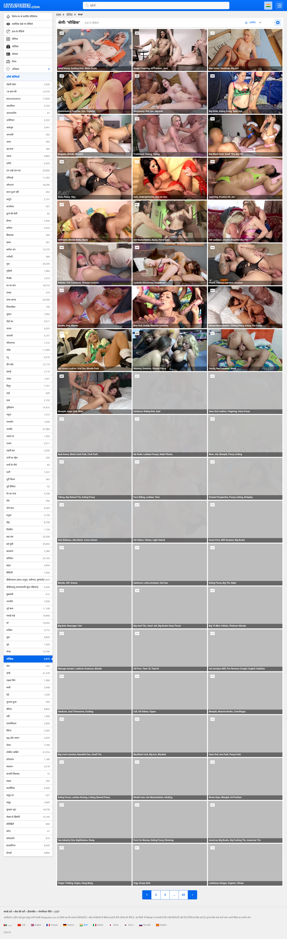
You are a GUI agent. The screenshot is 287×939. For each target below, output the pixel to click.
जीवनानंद (28, 343)
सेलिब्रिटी (28, 824)
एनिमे (28, 163)
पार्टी (28, 472)
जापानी (28, 335)
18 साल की (28, 91)
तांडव (28, 378)
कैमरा (28, 220)
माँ (28, 623)
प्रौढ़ (28, 522)
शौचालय (28, 759)
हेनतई (28, 853)
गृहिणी (28, 271)
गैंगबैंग (28, 278)
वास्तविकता (28, 723)
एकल (28, 156)
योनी (28, 673)
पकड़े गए (28, 436)
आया (28, 141)
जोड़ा (28, 350)
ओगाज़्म (28, 185)
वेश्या (28, 745)
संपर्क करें (8, 911)
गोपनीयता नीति (45, 911)
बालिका (28, 558)
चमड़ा (28, 292)
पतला (28, 443)
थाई (28, 393)
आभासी (28, 134)
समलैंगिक (28, 788)
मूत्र (28, 644)
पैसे (28, 500)
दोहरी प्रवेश (28, 84)
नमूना (28, 414)
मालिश (28, 630)
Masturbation (28, 98)
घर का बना (28, 285)
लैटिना (28, 709)
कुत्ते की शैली (28, 213)
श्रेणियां (69, 14)
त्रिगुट (28, 386)
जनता (28, 328)
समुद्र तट (28, 795)
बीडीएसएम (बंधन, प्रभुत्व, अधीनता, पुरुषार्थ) (28, 579)
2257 (56, 911)
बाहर (28, 565)
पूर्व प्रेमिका (28, 486)
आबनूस (28, 127)
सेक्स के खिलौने (28, 817)
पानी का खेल (28, 457)
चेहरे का (28, 321)
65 (183, 894)
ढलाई (28, 371)
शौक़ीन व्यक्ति (28, 752)
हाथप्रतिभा (28, 845)
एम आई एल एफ (28, 170)
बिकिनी (28, 572)
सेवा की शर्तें (20, 911)
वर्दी (28, 716)
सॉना (28, 831)
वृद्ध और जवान (28, 738)
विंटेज (28, 730)
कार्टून (28, 199)
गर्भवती (28, 256)
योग (28, 666)
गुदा (28, 264)
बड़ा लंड (28, 536)
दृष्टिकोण (28, 407)
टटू (28, 357)
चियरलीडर (28, 307)
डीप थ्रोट (28, 364)
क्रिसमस (28, 235)
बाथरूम (28, 551)
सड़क (28, 781)
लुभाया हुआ (28, 702)
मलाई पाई (28, 615)
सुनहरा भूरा (28, 809)
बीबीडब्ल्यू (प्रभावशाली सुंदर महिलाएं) (28, 587)
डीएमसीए (31, 911)
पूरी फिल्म (28, 479)
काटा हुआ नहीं (28, 192)
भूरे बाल (28, 608)
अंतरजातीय (28, 113)
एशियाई (28, 177)
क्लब (28, 242)
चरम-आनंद (28, 299)
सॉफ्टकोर (28, 838)
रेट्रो (28, 694)
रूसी (28, 687)
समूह (28, 802)
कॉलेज (28, 228)
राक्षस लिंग (28, 680)
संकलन (28, 766)
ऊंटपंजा (28, 149)
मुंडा (28, 637)
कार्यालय (28, 206)
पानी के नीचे (28, 465)
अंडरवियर (28, 106)
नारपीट (28, 429)
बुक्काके (28, 594)
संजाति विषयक (28, 774)
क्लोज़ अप (28, 249)
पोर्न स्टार (28, 508)
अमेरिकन (28, 120)
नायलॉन (28, 422)
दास (28, 400)
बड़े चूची (28, 544)
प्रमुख (58, 14)
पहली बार (28, 450)
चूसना (28, 314)
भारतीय (28, 601)
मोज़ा (28, 651)
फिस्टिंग (28, 529)
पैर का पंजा (28, 493)
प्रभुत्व (28, 515)
